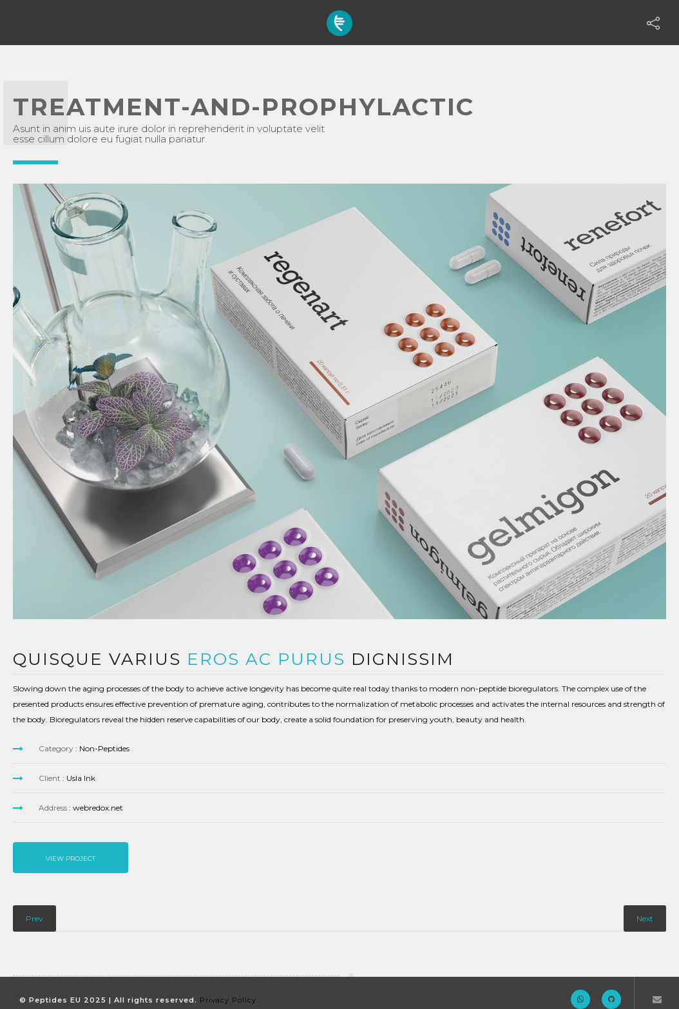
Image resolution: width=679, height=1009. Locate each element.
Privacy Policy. (229, 999)
